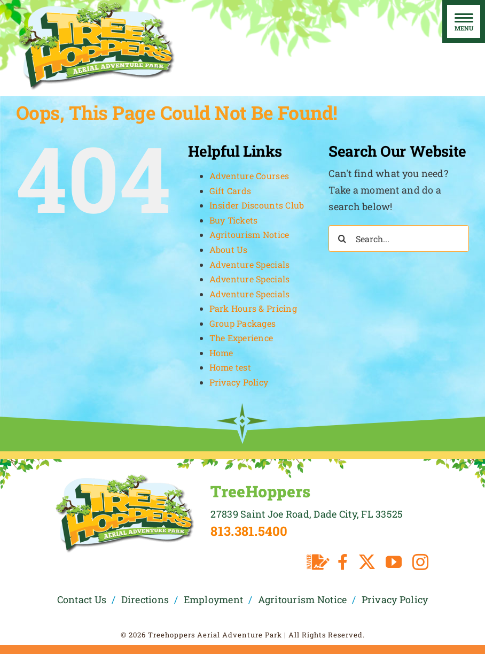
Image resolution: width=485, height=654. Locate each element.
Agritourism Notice (249, 234)
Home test (230, 367)
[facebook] (343, 562)
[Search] (341, 238)
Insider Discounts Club (256, 205)
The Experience (241, 337)
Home (221, 352)
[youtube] (394, 562)
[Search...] (398, 238)
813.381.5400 (248, 531)
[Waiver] (318, 562)
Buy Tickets (233, 220)
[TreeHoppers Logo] (124, 477)
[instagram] (420, 562)
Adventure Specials (249, 264)
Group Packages (242, 323)
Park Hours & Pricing (253, 308)
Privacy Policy (239, 382)
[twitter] (367, 562)
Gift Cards (230, 190)
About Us (228, 249)
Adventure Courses (249, 175)
